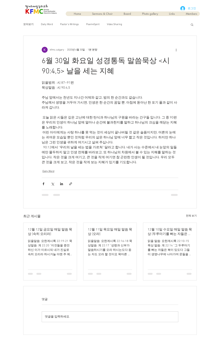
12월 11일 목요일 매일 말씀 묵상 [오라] (110, 232)
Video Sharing (114, 24)
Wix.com (130, 343)
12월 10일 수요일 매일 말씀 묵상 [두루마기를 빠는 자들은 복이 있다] (170, 232)
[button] (192, 24)
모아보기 (28, 24)
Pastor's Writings (69, 24)
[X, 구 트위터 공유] (52, 184)
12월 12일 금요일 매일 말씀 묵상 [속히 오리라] (50, 232)
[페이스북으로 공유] (43, 184)
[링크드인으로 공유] (61, 184)
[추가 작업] (176, 50)
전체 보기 (191, 215)
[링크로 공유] (70, 184)
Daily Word (47, 24)
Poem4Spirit (92, 24)
